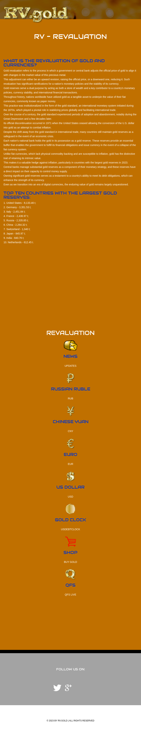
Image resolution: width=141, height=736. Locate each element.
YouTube (68, 688)
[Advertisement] (70, 304)
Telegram (57, 688)
